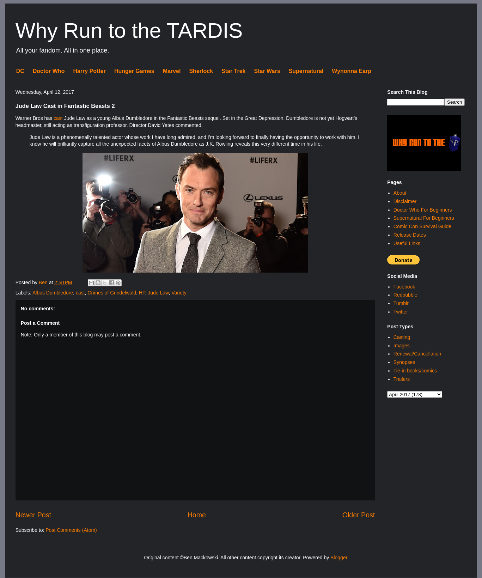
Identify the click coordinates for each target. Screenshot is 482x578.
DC (20, 71)
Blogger (338, 557)
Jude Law (158, 293)
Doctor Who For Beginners (422, 210)
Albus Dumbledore (52, 293)
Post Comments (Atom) (71, 530)
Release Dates (409, 235)
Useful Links (406, 243)
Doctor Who (49, 71)
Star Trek (233, 71)
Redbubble (405, 295)
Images (401, 345)
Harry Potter (89, 71)
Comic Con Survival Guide (422, 226)
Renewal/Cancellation (417, 354)
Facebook (404, 287)
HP (142, 293)
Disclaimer (404, 201)
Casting (401, 337)
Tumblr (401, 303)
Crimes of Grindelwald (111, 293)
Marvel (172, 71)
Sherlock (201, 71)
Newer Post (33, 515)
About (400, 193)
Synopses (404, 362)
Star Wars (267, 71)
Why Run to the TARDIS (129, 30)
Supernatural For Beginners (423, 218)
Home (197, 515)
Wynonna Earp (351, 71)
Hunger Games (134, 71)
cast (58, 118)
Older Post (358, 515)
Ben (44, 282)
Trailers (401, 379)
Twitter (400, 312)
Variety (179, 293)
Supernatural (306, 71)
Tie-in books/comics (415, 370)
